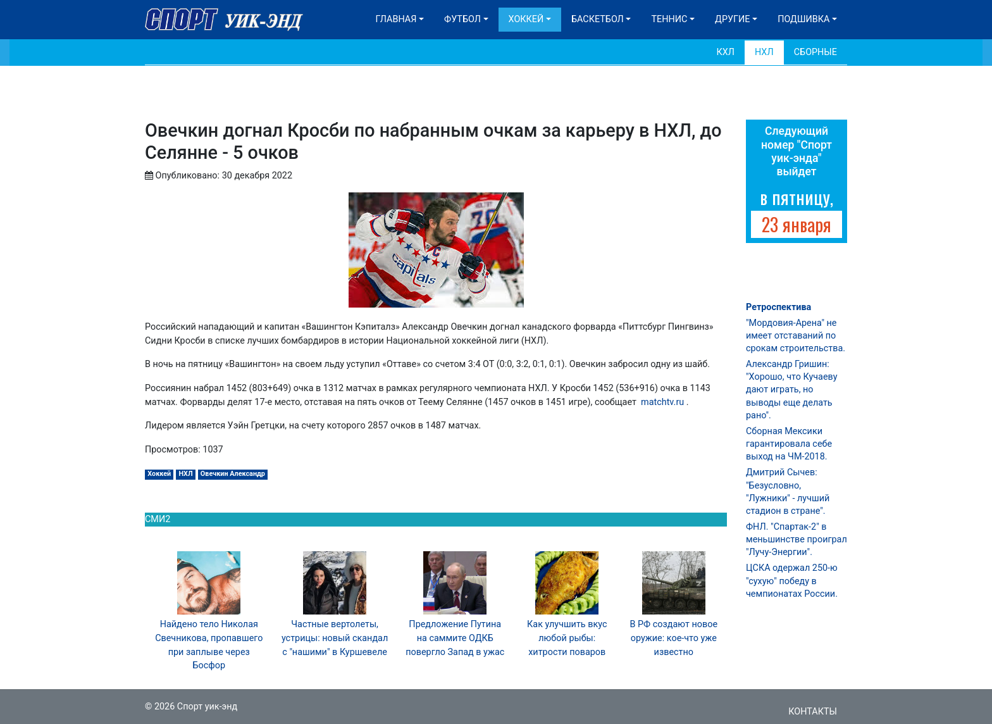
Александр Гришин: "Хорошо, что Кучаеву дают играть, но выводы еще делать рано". (791, 390)
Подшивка (803, 19)
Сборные (815, 52)
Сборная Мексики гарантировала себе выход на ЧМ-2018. (789, 444)
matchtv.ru (662, 402)
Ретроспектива (778, 307)
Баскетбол (597, 19)
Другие (732, 19)
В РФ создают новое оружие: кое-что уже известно (673, 638)
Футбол (462, 19)
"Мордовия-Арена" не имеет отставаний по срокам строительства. (795, 336)
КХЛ (725, 52)
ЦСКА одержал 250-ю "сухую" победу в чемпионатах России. (792, 581)
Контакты (812, 711)
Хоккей (526, 19)
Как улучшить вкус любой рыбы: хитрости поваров (567, 638)
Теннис (669, 19)
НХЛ (764, 52)
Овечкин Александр (233, 474)
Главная (396, 19)
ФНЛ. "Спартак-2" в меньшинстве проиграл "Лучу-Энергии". (796, 539)
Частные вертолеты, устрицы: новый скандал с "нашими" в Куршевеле (335, 638)
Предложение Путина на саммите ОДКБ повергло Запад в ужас (455, 638)
